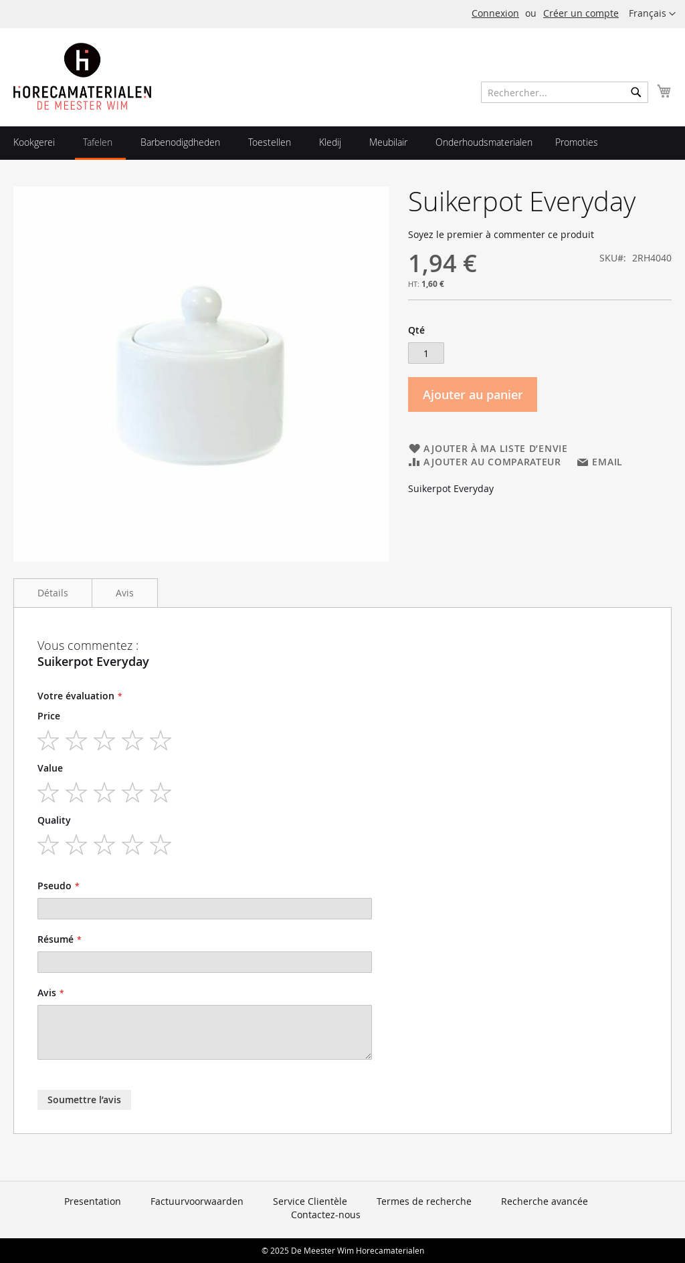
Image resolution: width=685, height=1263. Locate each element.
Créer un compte (581, 13)
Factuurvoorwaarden (197, 1201)
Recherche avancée (544, 1201)
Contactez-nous (326, 1214)
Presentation (92, 1201)
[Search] (636, 92)
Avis (125, 592)
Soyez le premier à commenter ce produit (501, 234)
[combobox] (564, 92)
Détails (52, 592)
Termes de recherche (424, 1201)
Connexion (495, 13)
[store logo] (82, 76)
